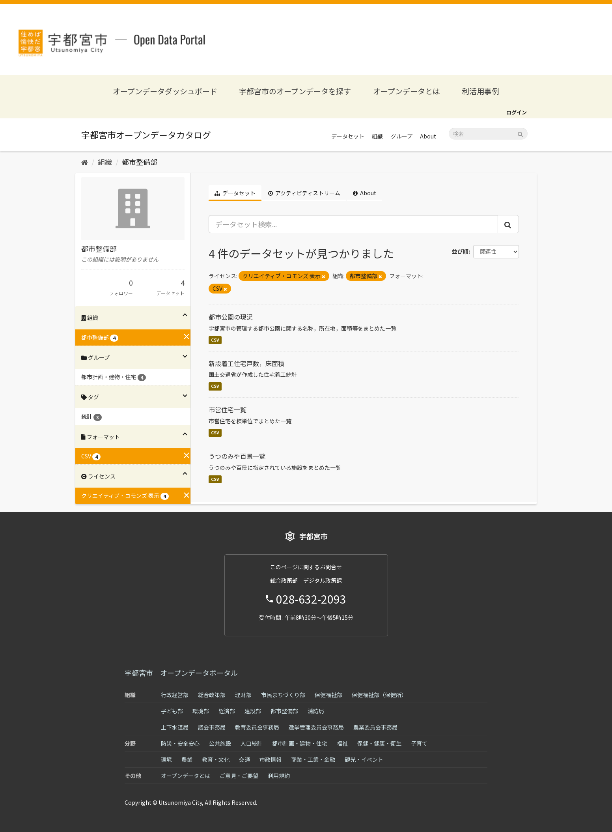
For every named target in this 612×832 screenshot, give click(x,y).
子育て (419, 743)
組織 (377, 136)
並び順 (460, 251)
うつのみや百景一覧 (237, 456)
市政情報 (270, 759)
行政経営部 (174, 695)
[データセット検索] (488, 134)
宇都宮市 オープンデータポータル (181, 672)
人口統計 (252, 743)
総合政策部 (212, 695)
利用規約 (279, 776)
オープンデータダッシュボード (165, 91)
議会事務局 (212, 727)
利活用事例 (480, 91)
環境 (166, 759)
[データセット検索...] (353, 224)
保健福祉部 (328, 695)
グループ (401, 136)
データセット (347, 136)
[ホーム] (84, 162)
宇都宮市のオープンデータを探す (295, 91)
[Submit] (520, 133)
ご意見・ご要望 (239, 776)
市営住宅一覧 (227, 409)
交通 (244, 759)
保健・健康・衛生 (379, 743)
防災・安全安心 (180, 743)
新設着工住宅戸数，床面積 (246, 363)
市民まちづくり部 (283, 695)
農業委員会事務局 (375, 727)
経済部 (226, 711)
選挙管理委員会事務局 (316, 727)
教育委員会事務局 (257, 727)
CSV (215, 340)
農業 (186, 759)
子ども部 (172, 711)
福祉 (342, 743)
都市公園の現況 (231, 317)
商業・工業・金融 (313, 759)
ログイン (516, 112)
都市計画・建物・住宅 (299, 743)
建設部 (252, 711)
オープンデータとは (406, 91)
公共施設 (220, 743)
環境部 (200, 711)
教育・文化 (216, 759)
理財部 (243, 695)
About (428, 136)
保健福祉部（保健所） (379, 695)
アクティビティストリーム (304, 193)
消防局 (316, 711)
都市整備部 (139, 162)
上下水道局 (174, 727)
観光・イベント (364, 759)
